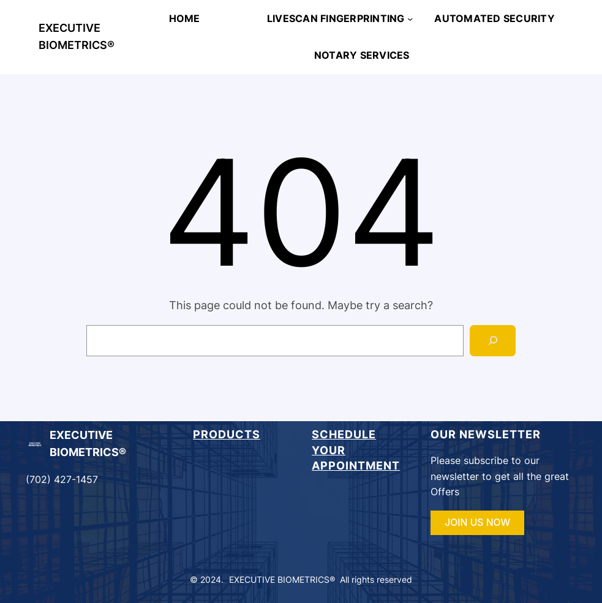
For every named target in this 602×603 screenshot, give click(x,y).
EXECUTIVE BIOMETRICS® (282, 579)
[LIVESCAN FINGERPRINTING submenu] (410, 18)
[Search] (493, 341)
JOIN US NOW (477, 522)
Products (226, 434)
